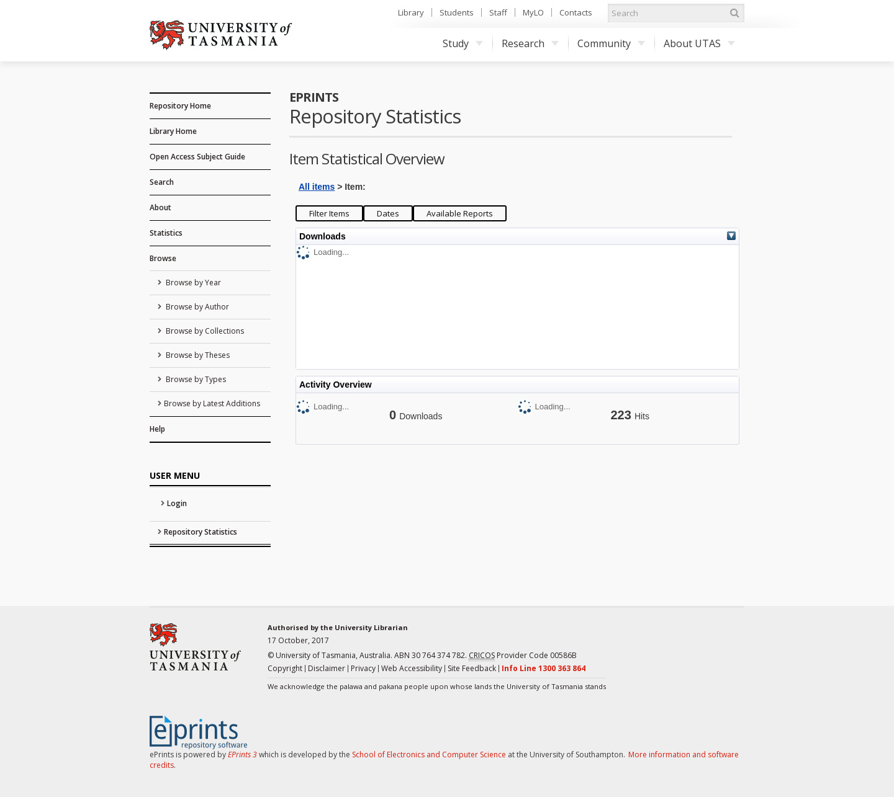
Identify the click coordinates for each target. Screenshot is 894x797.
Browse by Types (195, 379)
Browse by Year (192, 282)
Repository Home (180, 105)
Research (530, 43)
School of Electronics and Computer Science (429, 754)
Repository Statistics (200, 532)
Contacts (575, 12)
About (160, 207)
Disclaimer (326, 668)
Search (162, 182)
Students (457, 12)
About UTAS (699, 43)
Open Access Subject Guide (197, 156)
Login (177, 503)
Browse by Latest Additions (212, 403)
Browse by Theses (197, 355)
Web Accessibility (411, 668)
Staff (498, 12)
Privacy (363, 668)
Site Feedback (472, 668)
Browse (163, 258)
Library (411, 12)
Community (611, 43)
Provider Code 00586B (523, 655)
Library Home (173, 131)
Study (463, 43)
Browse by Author (196, 306)
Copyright (285, 668)
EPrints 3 (242, 754)
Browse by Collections (204, 331)
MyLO (533, 12)
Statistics (166, 233)
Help (157, 429)
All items (317, 187)
